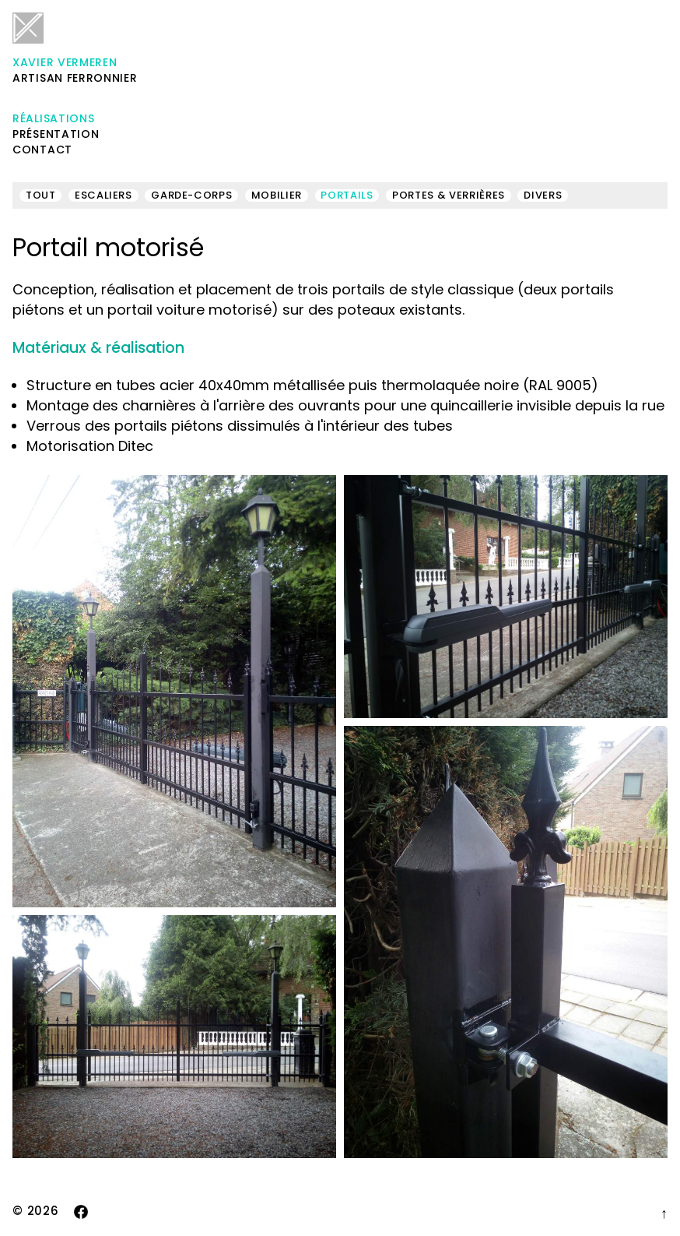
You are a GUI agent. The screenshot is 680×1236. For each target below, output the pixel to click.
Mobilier (276, 195)
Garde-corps (191, 195)
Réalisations (53, 118)
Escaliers (103, 195)
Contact (42, 149)
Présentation (55, 134)
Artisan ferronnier (75, 49)
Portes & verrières (448, 195)
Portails (347, 195)
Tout (41, 195)
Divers (543, 195)
